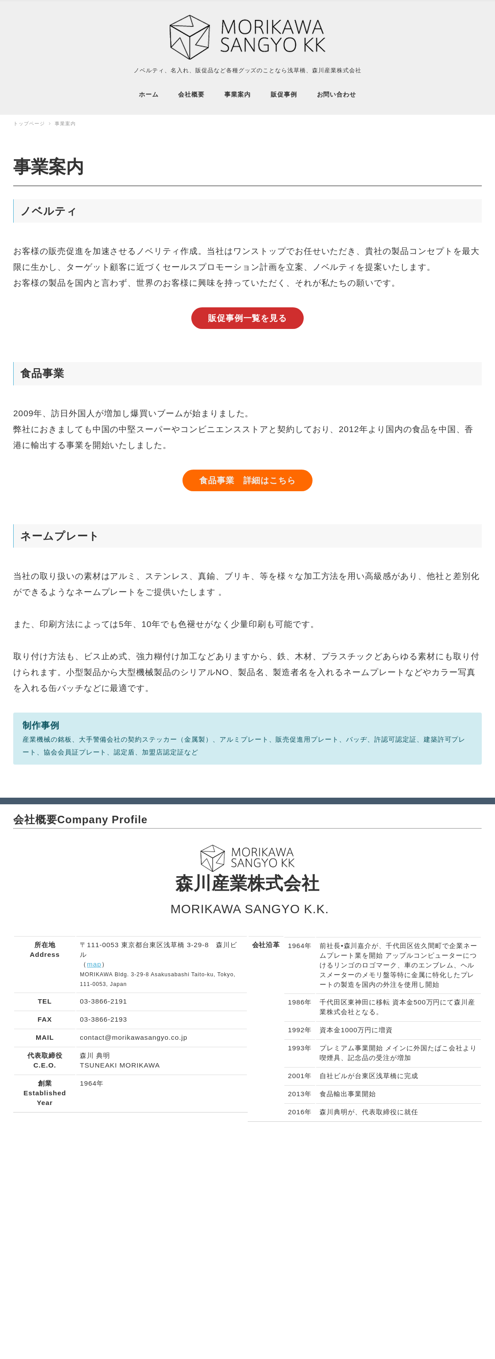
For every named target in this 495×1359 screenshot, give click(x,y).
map (94, 960)
